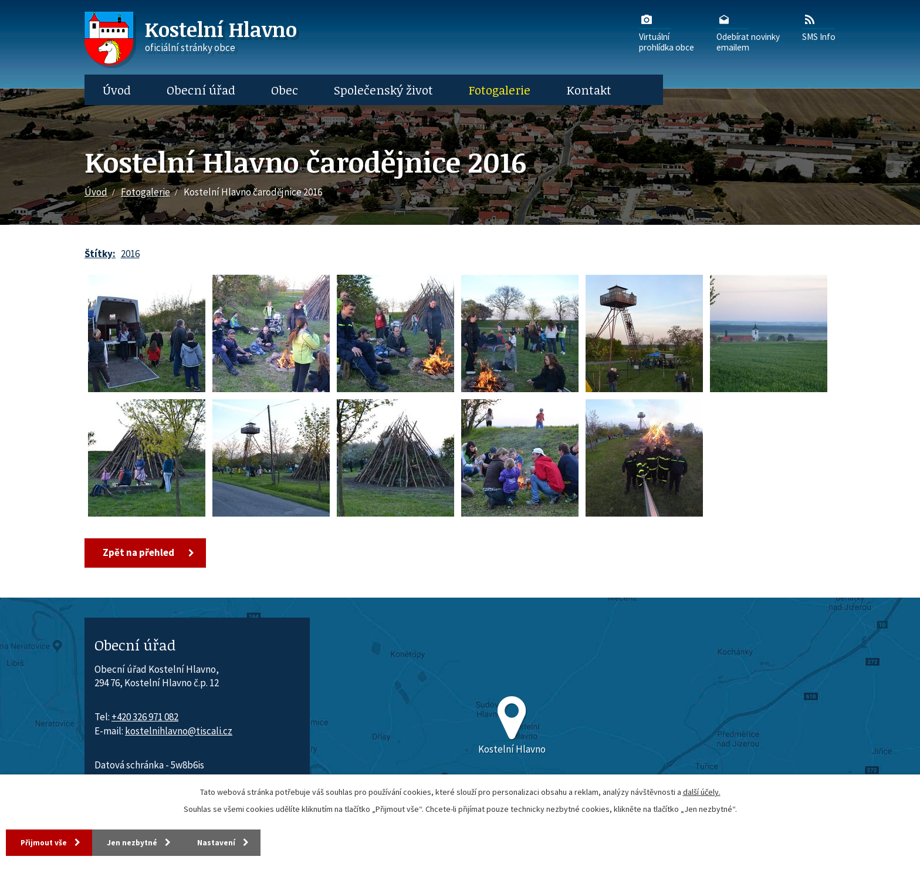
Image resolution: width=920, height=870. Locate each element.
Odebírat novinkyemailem (748, 32)
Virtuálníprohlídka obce (666, 32)
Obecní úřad (201, 90)
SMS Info (819, 27)
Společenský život (383, 90)
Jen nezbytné (146, 842)
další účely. (702, 790)
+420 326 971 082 (144, 717)
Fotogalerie (499, 90)
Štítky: (100, 253)
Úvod (117, 90)
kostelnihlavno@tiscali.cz (178, 731)
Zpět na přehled (140, 553)
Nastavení (240, 842)
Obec (284, 90)
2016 (130, 253)
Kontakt (589, 90)
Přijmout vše (46, 842)
